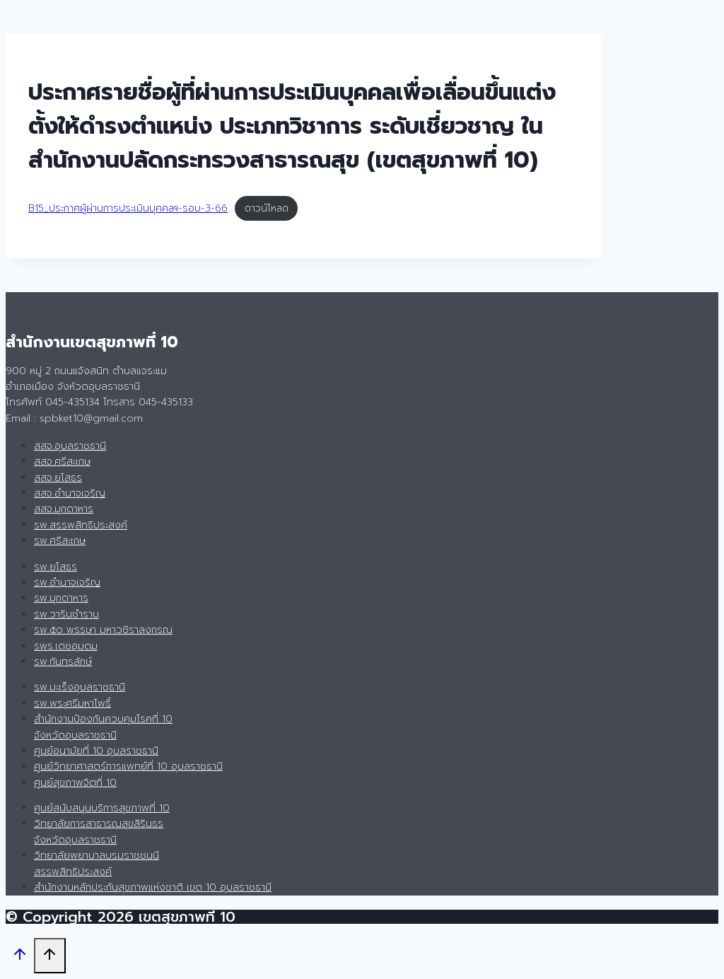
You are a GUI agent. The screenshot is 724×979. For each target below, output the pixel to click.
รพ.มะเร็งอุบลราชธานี (79, 687)
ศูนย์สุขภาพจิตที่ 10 (75, 782)
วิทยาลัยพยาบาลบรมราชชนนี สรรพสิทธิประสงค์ (96, 863)
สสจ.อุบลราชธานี (70, 446)
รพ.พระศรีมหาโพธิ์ (72, 703)
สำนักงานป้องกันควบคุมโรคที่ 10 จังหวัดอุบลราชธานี (103, 727)
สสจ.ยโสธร (58, 477)
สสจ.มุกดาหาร (63, 509)
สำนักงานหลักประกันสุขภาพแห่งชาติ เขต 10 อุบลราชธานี (153, 887)
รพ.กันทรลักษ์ (63, 661)
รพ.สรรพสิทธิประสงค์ (80, 525)
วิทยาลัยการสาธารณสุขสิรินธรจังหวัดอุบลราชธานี (98, 831)
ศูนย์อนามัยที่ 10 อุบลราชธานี (96, 750)
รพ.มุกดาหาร (61, 598)
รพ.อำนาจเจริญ (67, 582)
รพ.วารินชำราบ (66, 614)
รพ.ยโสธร (55, 567)
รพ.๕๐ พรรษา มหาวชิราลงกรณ (103, 629)
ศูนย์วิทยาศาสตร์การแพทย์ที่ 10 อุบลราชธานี (128, 766)
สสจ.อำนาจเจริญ (69, 493)
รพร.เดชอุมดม (66, 646)
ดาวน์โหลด (266, 208)
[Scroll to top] (20, 957)
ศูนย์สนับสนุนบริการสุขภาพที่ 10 (102, 808)
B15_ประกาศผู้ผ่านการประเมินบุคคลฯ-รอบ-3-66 (128, 208)
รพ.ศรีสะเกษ (60, 540)
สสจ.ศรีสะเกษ (62, 461)
